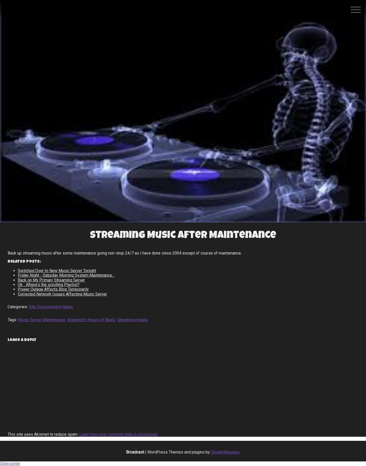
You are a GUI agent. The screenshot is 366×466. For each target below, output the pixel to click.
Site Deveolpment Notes (51, 306)
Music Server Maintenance (41, 319)
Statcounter (10, 463)
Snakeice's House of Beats (91, 319)
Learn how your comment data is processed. (118, 434)
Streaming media (132, 319)
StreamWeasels (225, 452)
